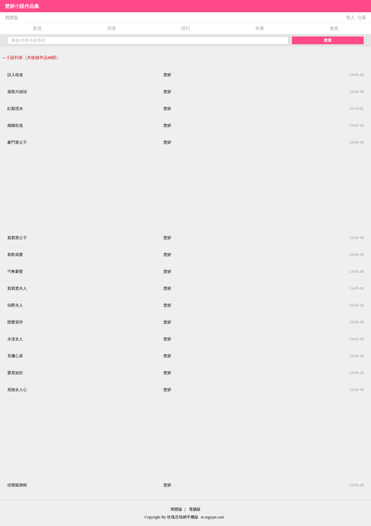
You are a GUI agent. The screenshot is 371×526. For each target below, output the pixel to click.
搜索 (328, 40)
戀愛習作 (15, 322)
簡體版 (11, 17)
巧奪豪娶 (15, 271)
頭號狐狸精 (17, 485)
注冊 (361, 17)
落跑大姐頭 (17, 92)
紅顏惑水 (15, 108)
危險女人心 (17, 390)
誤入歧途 (15, 75)
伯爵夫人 (15, 305)
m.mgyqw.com (212, 517)
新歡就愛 (15, 254)
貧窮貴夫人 (17, 288)
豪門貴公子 (17, 142)
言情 (111, 28)
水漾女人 (15, 339)
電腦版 (195, 509)
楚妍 (167, 75)
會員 (334, 28)
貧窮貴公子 (17, 238)
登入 (350, 17)
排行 (185, 28)
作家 (259, 28)
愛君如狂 (15, 373)
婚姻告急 (15, 125)
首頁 (37, 28)
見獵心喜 (15, 356)
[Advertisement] (186, 190)
